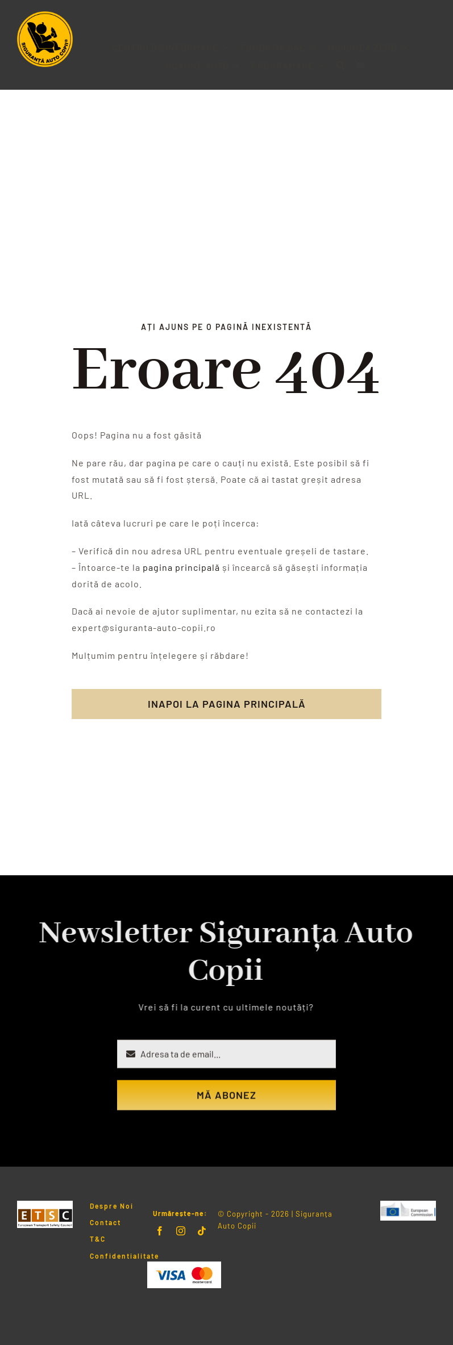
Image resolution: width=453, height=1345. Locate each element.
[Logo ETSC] (45, 1205)
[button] (340, 56)
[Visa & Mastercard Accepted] (184, 1265)
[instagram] (181, 1230)
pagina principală (181, 567)
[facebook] (160, 1230)
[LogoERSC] (408, 1205)
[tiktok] (202, 1230)
